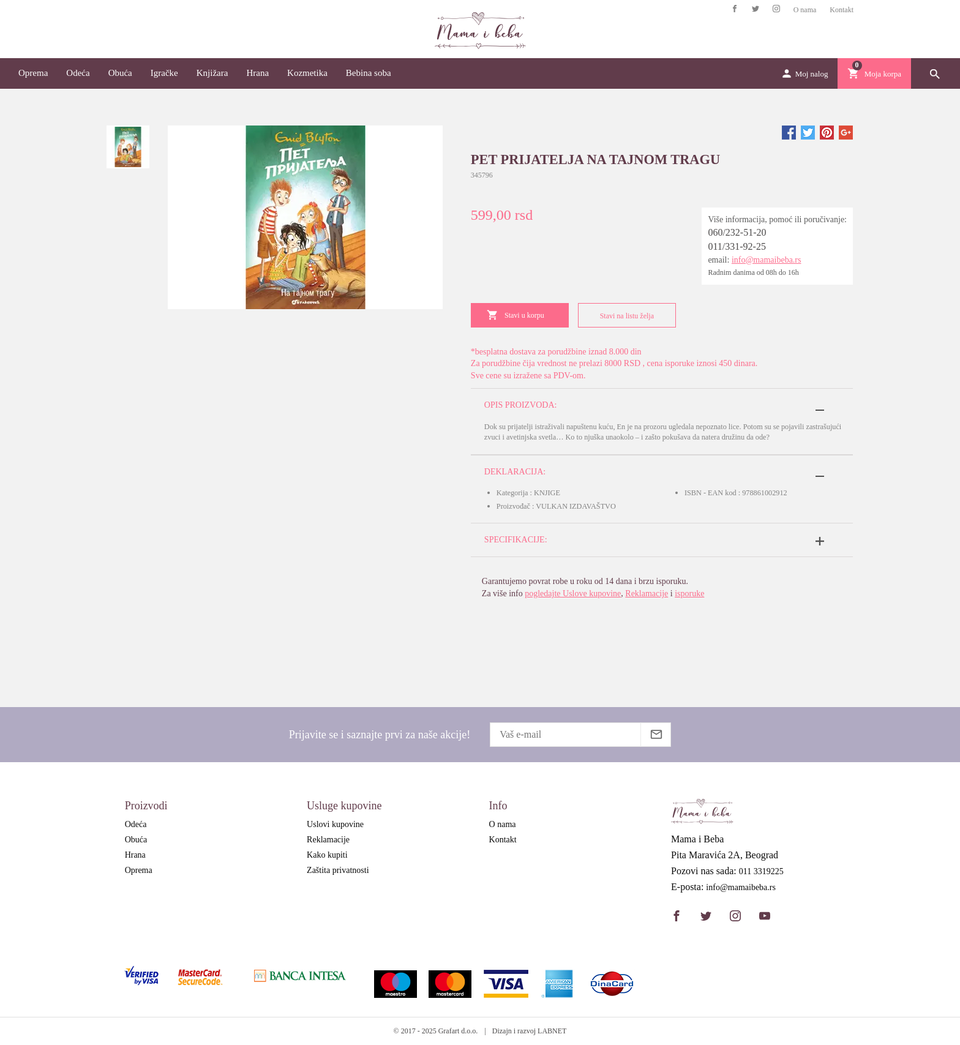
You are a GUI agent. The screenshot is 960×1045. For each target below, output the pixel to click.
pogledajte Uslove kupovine (573, 593)
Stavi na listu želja (624, 315)
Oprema (33, 73)
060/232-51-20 (737, 232)
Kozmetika (307, 73)
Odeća (77, 73)
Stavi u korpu (515, 315)
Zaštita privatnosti (338, 870)
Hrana (257, 73)
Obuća (120, 73)
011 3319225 (761, 871)
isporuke (689, 593)
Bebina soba (368, 73)
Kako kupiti (327, 855)
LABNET (552, 1031)
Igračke (164, 73)
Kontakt (841, 10)
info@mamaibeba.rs (766, 259)
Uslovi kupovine (335, 824)
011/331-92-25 (737, 246)
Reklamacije (646, 593)
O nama (805, 10)
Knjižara (212, 73)
